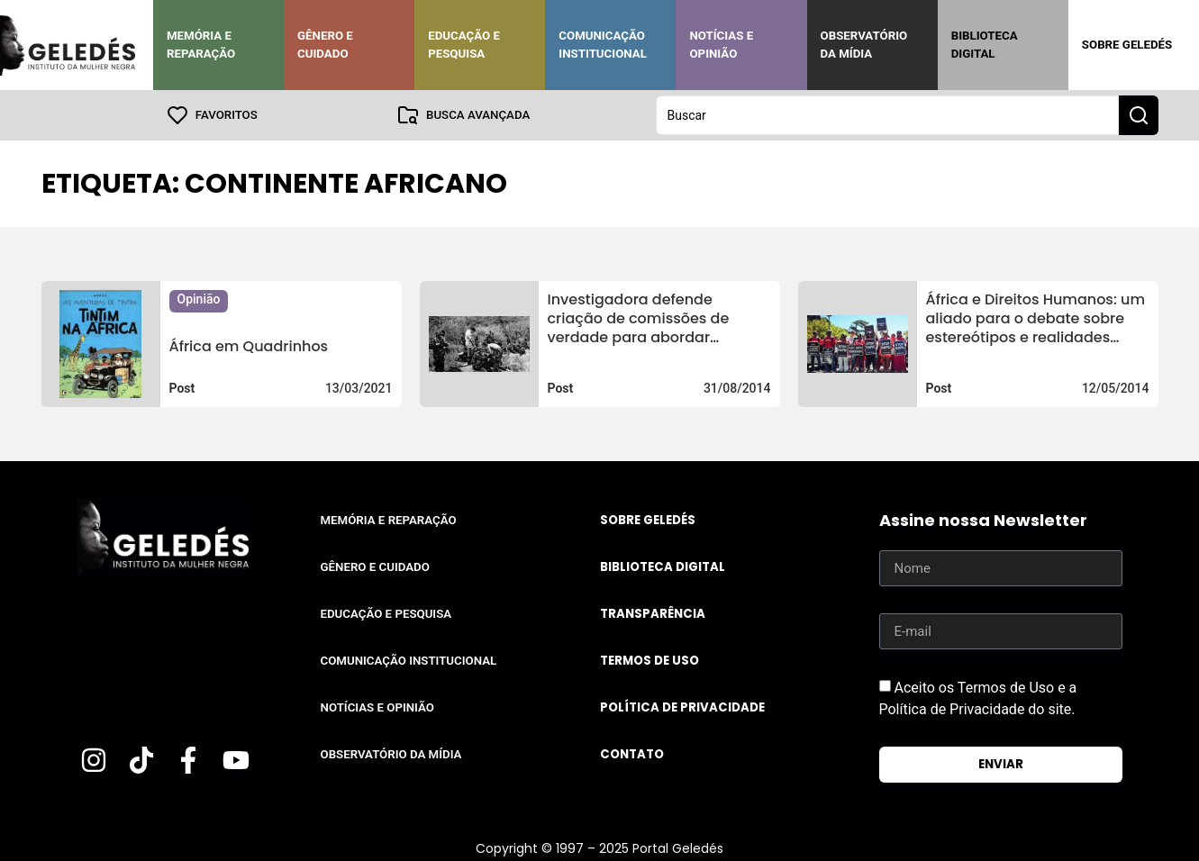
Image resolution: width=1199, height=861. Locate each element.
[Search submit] (1138, 115)
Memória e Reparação (201, 44)
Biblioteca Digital (984, 44)
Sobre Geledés (1127, 44)
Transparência (652, 613)
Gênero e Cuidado (325, 44)
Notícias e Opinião (721, 44)
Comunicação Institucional (603, 44)
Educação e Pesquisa (464, 44)
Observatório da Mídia (864, 44)
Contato (632, 754)
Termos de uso (649, 660)
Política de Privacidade (682, 707)
